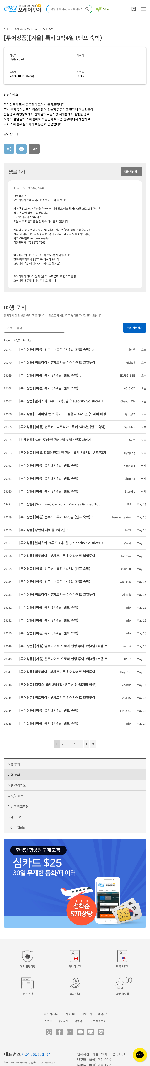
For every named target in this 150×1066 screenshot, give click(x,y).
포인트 (48, 1021)
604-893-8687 (36, 1054)
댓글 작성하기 (131, 172)
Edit (34, 149)
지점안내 (71, 1014)
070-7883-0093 (46, 1062)
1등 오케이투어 (50, 1014)
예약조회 (87, 1014)
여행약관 (79, 1021)
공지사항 (63, 1021)
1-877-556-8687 (20, 1062)
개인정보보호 (98, 1021)
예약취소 (103, 1014)
